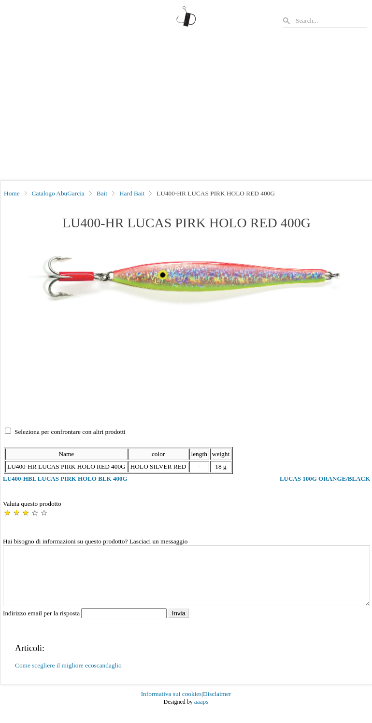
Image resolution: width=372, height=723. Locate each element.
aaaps (201, 713)
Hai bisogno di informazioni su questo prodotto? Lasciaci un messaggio (95, 541)
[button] (186, 279)
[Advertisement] (186, 108)
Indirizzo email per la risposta (86, 624)
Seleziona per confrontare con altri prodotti (70, 431)
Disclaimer (217, 705)
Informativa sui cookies (171, 705)
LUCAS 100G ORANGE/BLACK (325, 478)
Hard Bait (131, 193)
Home (12, 193)
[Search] (331, 20)
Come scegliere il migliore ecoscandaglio (68, 677)
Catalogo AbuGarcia (58, 193)
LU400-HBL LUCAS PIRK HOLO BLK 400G (65, 478)
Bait (102, 193)
